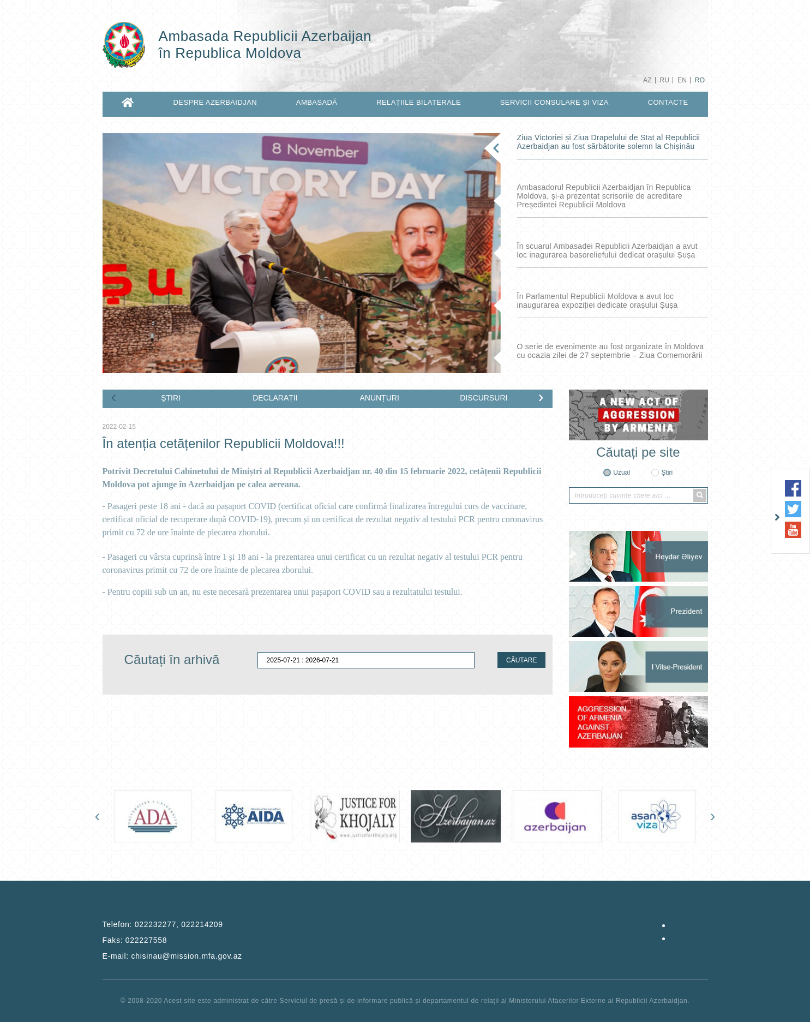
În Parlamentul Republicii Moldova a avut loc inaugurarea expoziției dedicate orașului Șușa (597, 300)
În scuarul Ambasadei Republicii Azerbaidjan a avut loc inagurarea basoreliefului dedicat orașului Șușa (607, 250)
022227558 (146, 940)
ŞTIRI (171, 397)
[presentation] (114, 397)
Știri (667, 472)
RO (700, 80)
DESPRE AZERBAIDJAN (215, 102)
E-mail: (172, 956)
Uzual (621, 472)
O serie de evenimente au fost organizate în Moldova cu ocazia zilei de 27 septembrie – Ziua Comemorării (610, 351)
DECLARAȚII (275, 397)
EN (682, 80)
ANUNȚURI (379, 397)
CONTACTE (668, 102)
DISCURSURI (483, 397)
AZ (647, 80)
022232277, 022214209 (179, 924)
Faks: (135, 940)
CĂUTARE (521, 660)
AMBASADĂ (317, 102)
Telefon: (163, 924)
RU (664, 80)
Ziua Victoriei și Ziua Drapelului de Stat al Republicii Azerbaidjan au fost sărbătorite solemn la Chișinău (608, 142)
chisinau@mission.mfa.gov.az (186, 956)
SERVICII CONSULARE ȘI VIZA (554, 102)
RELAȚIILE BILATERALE (418, 102)
